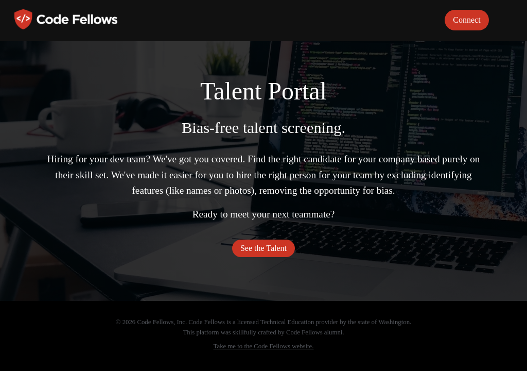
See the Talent (263, 248)
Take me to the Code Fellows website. (264, 346)
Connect (466, 19)
